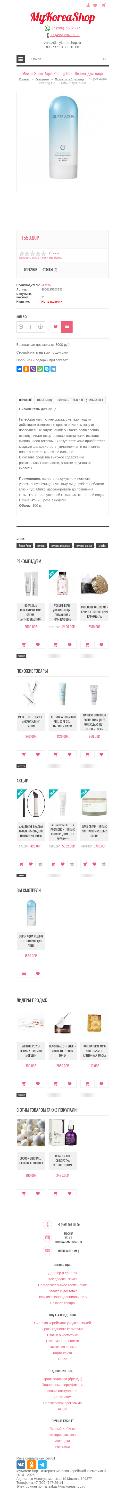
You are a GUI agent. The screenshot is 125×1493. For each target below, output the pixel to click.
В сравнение (40, 864)
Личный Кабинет (62, 1428)
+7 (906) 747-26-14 (65, 28)
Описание (30, 269)
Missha (46, 285)
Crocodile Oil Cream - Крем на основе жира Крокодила (94, 612)
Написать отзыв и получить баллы (40, 257)
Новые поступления (62, 1390)
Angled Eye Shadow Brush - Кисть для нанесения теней (31, 831)
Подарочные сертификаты (62, 1384)
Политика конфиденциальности (62, 1296)
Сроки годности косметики (62, 1328)
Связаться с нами (62, 1346)
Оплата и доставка (62, 1291)
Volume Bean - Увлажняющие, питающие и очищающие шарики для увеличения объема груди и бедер (63, 617)
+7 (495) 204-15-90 (64, 35)
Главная (24, 79)
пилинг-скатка (84, 545)
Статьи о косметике (62, 1334)
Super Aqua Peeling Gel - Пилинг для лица (31, 941)
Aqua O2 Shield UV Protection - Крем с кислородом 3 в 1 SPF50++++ (63, 831)
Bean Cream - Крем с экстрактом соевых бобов (94, 831)
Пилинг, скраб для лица (69, 79)
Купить (24, 644)
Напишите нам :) (68, 1250)
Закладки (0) (96, 4)
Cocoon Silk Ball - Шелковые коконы (31, 1161)
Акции (62, 1408)
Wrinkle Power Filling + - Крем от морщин (31, 1051)
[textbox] (69, 59)
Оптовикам (62, 1396)
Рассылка (62, 1446)
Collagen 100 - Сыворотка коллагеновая (63, 1160)
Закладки (62, 1440)
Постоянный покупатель (89, 4)
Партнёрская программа (62, 1402)
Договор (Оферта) (62, 1272)
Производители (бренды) (62, 1378)
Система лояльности (62, 1340)
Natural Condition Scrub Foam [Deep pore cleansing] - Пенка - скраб (94, 721)
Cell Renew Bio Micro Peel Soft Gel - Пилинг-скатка (62, 721)
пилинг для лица (60, 545)
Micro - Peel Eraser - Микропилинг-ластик (31, 721)
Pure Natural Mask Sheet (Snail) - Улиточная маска (94, 1051)
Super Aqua (25, 545)
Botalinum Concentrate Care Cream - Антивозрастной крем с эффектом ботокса (31, 615)
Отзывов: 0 (56, 253)
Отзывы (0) (49, 269)
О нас (62, 1358)
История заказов (63, 1434)
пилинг (41, 545)
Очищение (42, 79)
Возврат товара (62, 1302)
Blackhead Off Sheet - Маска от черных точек (62, 1051)
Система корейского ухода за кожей (62, 1322)
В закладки (55, 327)
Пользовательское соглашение (62, 1284)
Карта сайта (62, 1352)
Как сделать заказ (62, 1278)
